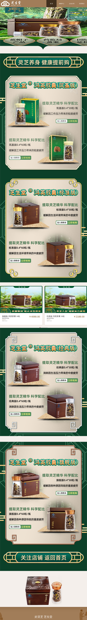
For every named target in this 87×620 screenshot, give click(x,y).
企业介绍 (71, 3)
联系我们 (82, 3)
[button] (42, 327)
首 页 (51, 3)
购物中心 (61, 3)
